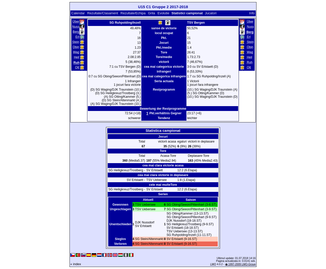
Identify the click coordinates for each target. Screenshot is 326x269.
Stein (75, 42)
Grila (151, 13)
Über (76, 21)
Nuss (75, 27)
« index (75, 264)
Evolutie (163, 13)
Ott (77, 67)
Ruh (249, 62)
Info (252, 13)
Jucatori (211, 13)
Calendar (78, 13)
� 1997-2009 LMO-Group (240, 264)
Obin (76, 47)
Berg (76, 32)
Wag (76, 52)
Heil (76, 57)
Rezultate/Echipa (132, 13)
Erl (77, 37)
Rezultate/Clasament (102, 13)
